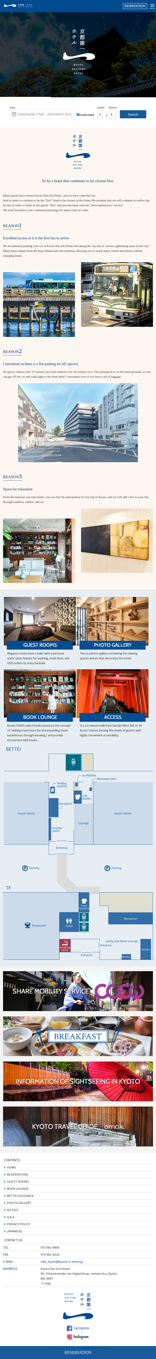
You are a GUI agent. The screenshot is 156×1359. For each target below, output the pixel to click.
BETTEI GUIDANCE (20, 1195)
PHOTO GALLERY (19, 1203)
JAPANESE (14, 1231)
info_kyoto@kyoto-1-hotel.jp (62, 1261)
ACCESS (12, 1210)
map (47, 1283)
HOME (11, 1167)
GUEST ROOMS (18, 1181)
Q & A (10, 1217)
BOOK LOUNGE (18, 1188)
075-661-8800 (50, 1247)
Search (133, 114)
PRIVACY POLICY (18, 1224)
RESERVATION (17, 1174)
